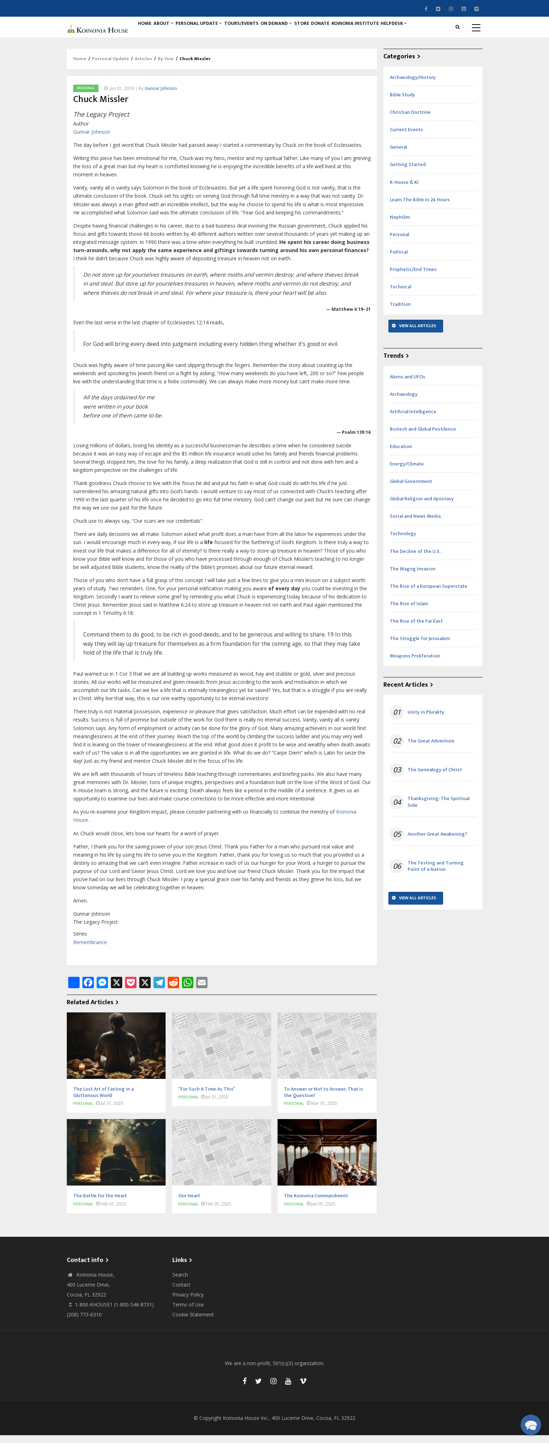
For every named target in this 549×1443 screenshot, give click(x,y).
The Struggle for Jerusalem (420, 646)
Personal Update (209, 31)
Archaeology (404, 402)
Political (399, 260)
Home (147, 31)
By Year (166, 67)
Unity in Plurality (426, 720)
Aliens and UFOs (407, 384)
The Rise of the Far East (416, 629)
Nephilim (400, 225)
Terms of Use (188, 1312)
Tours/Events (255, 31)
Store (324, 31)
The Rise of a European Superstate (428, 594)
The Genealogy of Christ (435, 777)
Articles (143, 67)
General (398, 155)
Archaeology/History (413, 85)
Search (180, 1282)
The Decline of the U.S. (415, 559)
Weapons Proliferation (415, 664)
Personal (86, 96)
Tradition (400, 312)
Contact (181, 1292)
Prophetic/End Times (413, 277)
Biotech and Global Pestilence (423, 437)
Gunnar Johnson (161, 96)
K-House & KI (404, 190)
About (170, 31)
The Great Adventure (431, 749)
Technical (400, 295)
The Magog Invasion (413, 577)
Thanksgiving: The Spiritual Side (438, 810)
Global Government (411, 489)
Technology (403, 542)
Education (401, 454)
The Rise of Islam (409, 611)
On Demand (294, 31)
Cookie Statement (193, 1322)
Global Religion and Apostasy (422, 506)
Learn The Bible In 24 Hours (420, 207)
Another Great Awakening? (437, 842)
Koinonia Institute (386, 31)
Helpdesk (429, 31)
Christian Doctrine (410, 120)
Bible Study (402, 102)
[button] (531, 1425)
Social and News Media (415, 524)
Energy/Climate (407, 472)
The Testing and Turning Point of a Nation (436, 874)
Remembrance (90, 950)
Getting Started (408, 173)
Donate (347, 31)
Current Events (406, 137)
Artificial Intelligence (413, 419)
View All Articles (417, 333)
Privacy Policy (188, 1302)
